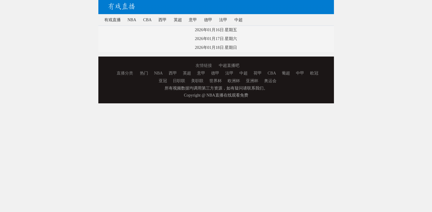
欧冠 (314, 73)
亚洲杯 (252, 81)
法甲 (223, 20)
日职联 (179, 81)
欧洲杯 (234, 81)
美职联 (197, 81)
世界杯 (215, 81)
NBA (132, 20)
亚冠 (163, 81)
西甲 (162, 20)
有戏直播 (112, 20)
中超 (238, 20)
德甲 (208, 20)
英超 (178, 20)
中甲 (300, 73)
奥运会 (270, 81)
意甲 (193, 20)
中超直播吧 (229, 65)
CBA (147, 20)
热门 (144, 73)
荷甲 (258, 73)
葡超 (286, 73)
